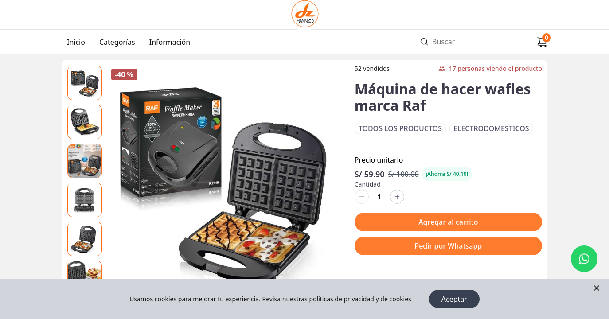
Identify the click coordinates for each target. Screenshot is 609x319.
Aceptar (454, 299)
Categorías (117, 42)
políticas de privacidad (342, 299)
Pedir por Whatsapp (448, 246)
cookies (400, 299)
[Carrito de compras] (542, 42)
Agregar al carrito (448, 222)
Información (169, 42)
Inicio (76, 42)
